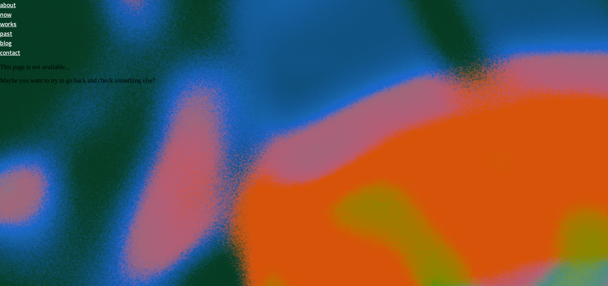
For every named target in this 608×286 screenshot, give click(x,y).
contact (10, 52)
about (8, 5)
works (8, 24)
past (6, 33)
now (6, 14)
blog (6, 43)
